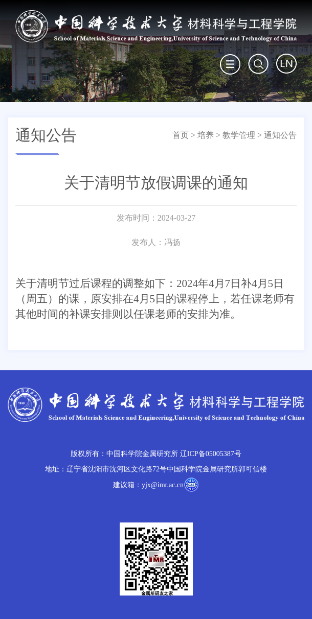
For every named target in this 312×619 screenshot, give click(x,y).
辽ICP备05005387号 (210, 454)
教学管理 (238, 135)
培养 (205, 135)
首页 (180, 135)
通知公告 (280, 135)
